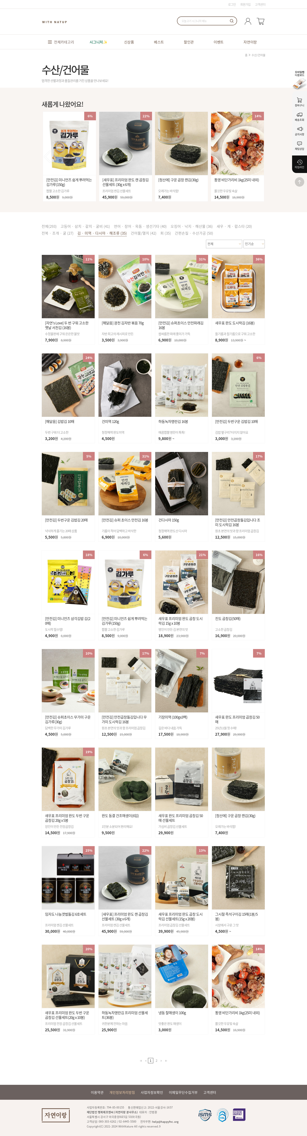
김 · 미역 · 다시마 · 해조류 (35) (102, 233)
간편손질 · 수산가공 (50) (194, 233)
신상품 (129, 42)
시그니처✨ (98, 42)
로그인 (232, 4)
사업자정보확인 (152, 1092)
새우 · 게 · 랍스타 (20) (234, 226)
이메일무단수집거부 (183, 1092)
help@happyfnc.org (165, 1122)
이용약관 (97, 1092)
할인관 (189, 42)
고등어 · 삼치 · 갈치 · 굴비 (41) (85, 226)
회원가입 (245, 4)
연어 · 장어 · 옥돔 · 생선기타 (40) (140, 226)
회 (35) (165, 233)
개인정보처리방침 (122, 1092)
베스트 (159, 42)
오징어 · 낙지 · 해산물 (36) (192, 226)
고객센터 (260, 4)
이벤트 (219, 42)
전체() (49, 226)
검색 (232, 21)
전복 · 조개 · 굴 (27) (58, 233)
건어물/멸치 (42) (143, 233)
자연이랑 (250, 42)
